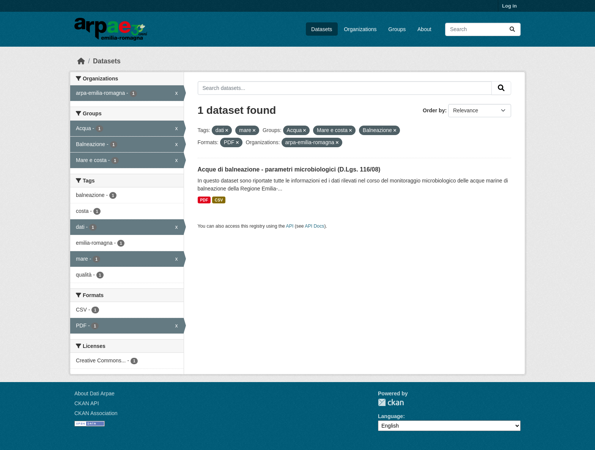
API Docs (314, 226)
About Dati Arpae (94, 393)
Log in (509, 6)
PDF (204, 200)
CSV (219, 200)
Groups (397, 29)
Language (390, 416)
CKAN (391, 402)
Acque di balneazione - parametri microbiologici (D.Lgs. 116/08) (289, 169)
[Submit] (512, 29)
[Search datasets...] (483, 29)
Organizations (360, 29)
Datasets (321, 29)
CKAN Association (96, 413)
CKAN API (86, 403)
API (290, 226)
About (424, 29)
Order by (434, 110)
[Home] (81, 61)
